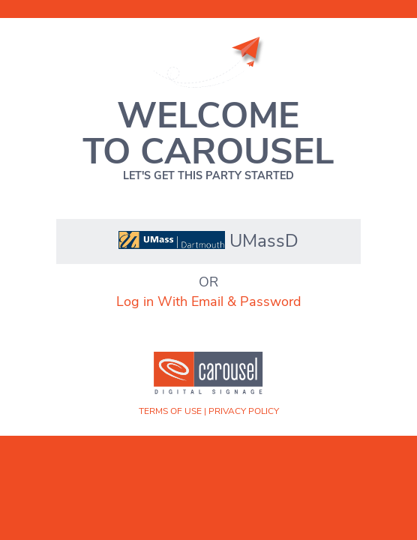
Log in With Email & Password (208, 301)
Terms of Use (170, 411)
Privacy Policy (243, 411)
